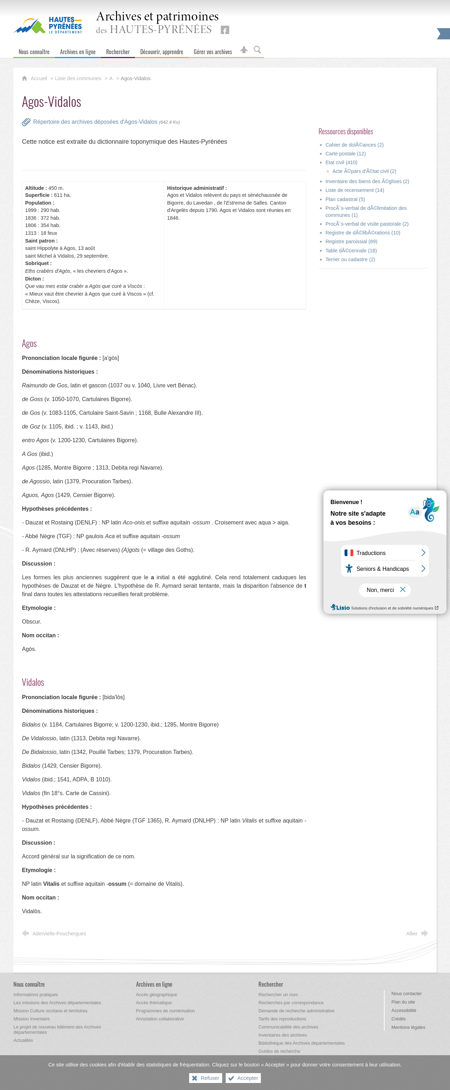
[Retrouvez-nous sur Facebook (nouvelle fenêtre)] (225, 30)
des (157, 23)
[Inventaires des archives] (282, 1035)
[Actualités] (23, 1040)
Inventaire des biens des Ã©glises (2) (368, 181)
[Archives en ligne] (78, 50)
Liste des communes (78, 78)
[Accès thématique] (154, 1002)
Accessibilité (404, 1010)
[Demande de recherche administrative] (296, 1010)
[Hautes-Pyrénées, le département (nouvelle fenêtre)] (47, 25)
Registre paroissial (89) (352, 241)
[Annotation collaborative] (160, 1018)
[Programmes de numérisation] (165, 1010)
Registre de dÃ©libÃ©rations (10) (363, 233)
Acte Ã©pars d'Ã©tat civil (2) (365, 171)
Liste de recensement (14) (355, 190)
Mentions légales (408, 1027)
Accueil (39, 78)
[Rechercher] (118, 50)
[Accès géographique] (156, 994)
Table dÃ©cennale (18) (351, 250)
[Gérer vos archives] (212, 50)
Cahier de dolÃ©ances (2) (355, 145)
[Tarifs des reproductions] (282, 1018)
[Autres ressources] (276, 1059)
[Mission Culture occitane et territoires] (50, 1010)
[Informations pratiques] (35, 994)
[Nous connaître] (34, 50)
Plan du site (403, 1002)
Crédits (399, 1018)
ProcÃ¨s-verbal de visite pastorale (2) (367, 224)
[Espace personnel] (244, 50)
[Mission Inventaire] (31, 1018)
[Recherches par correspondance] (291, 1002)
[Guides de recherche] (279, 1051)
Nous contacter (407, 993)
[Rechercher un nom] (278, 994)
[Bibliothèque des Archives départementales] (301, 1043)
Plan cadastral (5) (345, 199)
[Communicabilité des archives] (288, 1027)
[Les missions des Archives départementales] (57, 1002)
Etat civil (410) (342, 162)
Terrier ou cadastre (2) (350, 259)
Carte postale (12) (346, 153)
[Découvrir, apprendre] (161, 50)
